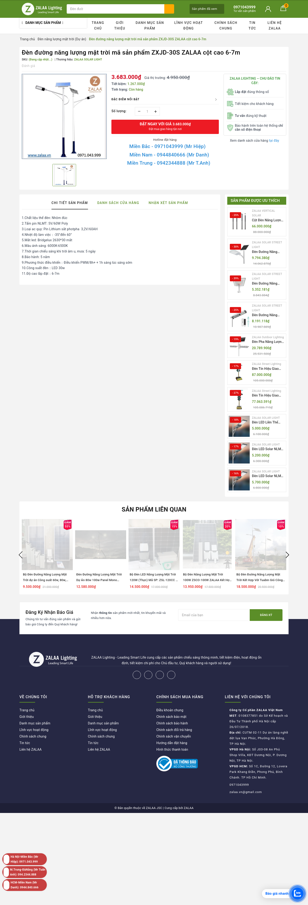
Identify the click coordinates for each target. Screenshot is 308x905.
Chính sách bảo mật (171, 717)
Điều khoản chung (169, 710)
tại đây (274, 140)
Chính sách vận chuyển (173, 736)
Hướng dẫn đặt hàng (171, 743)
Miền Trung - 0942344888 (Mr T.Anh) (168, 163)
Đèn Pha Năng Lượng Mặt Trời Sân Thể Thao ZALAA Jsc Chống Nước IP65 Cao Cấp (268, 342)
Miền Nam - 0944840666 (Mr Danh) (169, 155)
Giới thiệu (119, 25)
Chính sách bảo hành (172, 723)
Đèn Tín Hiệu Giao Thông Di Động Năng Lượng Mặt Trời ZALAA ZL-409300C (267, 395)
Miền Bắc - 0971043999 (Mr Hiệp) (167, 146)
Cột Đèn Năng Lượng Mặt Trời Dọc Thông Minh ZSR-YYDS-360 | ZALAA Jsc (268, 220)
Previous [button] (20, 554)
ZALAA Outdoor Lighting (268, 337)
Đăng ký (266, 615)
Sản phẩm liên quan (154, 509)
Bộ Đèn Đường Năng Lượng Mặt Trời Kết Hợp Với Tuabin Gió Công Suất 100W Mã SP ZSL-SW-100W (259, 580)
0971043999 (239, 784)
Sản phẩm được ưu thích (255, 200)
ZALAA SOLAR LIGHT (266, 417)
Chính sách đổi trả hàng (174, 730)
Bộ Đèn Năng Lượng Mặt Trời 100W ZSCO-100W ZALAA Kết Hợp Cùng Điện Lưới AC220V (207, 580)
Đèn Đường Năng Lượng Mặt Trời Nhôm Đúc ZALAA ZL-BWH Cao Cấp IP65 (268, 284)
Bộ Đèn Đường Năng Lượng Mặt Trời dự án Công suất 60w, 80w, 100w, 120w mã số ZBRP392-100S (47, 580)
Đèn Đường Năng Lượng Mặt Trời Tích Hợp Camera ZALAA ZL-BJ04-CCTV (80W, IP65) (268, 315)
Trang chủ (98, 25)
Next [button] (287, 554)
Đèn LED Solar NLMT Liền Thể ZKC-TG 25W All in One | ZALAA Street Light (268, 476)
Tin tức (252, 25)
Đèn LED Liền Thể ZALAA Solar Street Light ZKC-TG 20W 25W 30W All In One (267, 422)
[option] (64, 117)
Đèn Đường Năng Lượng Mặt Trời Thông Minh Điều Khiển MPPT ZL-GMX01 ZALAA (265, 252)
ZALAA (189, 808)
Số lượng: (118, 111)
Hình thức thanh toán (172, 749)
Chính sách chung (225, 25)
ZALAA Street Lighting (266, 364)
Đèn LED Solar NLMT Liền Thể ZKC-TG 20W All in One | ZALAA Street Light (268, 449)
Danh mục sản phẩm (150, 25)
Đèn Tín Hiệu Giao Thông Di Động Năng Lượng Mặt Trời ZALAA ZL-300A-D (267, 369)
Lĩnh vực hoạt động (188, 25)
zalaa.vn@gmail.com (246, 792)
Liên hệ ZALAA (275, 25)
